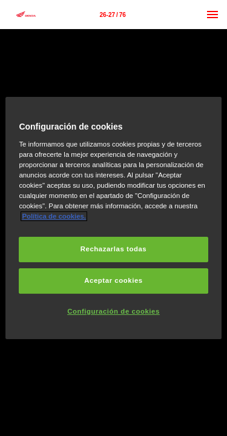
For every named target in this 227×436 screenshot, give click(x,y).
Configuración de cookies (113, 311)
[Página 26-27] (112, 14)
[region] (113, 218)
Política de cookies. (54, 216)
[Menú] (212, 14)
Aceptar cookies (113, 280)
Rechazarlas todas (114, 249)
